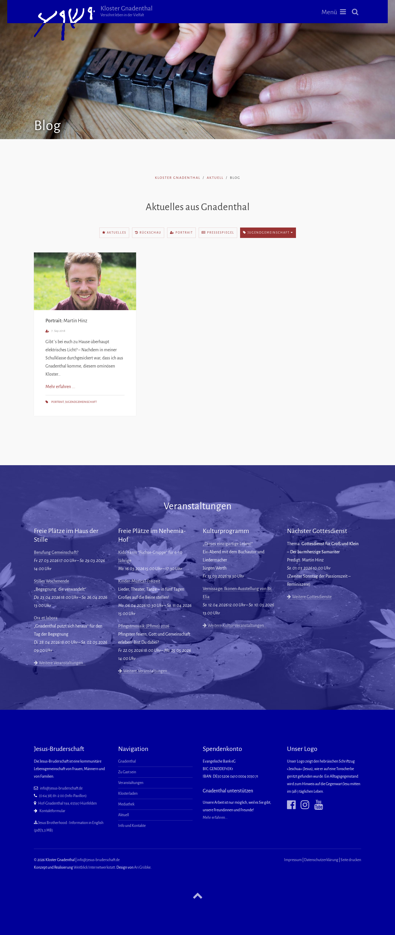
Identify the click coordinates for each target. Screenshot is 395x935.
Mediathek (126, 804)
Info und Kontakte (132, 826)
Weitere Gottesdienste (309, 596)
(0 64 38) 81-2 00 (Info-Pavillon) (63, 796)
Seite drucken (351, 860)
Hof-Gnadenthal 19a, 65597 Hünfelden (67, 803)
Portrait (181, 232)
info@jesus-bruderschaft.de (61, 788)
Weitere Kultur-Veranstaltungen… (234, 625)
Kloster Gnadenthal (126, 11)
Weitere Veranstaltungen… (59, 663)
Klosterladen (128, 794)
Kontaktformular (52, 811)
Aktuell (215, 178)
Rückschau (148, 232)
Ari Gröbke (142, 867)
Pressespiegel (218, 232)
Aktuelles (114, 232)
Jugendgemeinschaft (268, 232)
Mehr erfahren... (215, 818)
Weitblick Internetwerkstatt (94, 867)
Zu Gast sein (127, 772)
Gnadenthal (127, 761)
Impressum (293, 860)
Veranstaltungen (130, 783)
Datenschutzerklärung (321, 860)
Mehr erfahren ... (60, 386)
